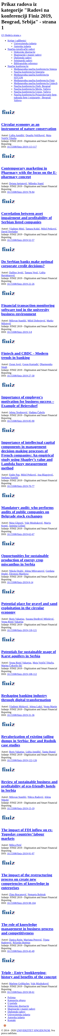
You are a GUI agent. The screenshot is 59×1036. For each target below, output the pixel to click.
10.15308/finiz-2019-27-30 (20, 375)
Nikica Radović (35, 797)
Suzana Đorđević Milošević (40, 619)
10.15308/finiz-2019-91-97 (20, 853)
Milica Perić (15, 845)
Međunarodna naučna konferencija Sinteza (35, 69)
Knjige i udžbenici (17, 40)
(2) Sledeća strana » (11, 35)
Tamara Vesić (31, 272)
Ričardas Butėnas (21, 942)
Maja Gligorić (16, 522)
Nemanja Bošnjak (37, 894)
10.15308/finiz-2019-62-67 (20, 534)
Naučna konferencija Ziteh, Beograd (32, 86)
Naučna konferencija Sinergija (29, 72)
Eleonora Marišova (18, 573)
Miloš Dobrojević (36, 320)
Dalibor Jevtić (16, 272)
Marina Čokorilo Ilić (11, 665)
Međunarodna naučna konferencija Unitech (35, 83)
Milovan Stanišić (17, 320)
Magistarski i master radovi (28, 54)
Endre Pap (14, 474)
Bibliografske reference (26, 63)
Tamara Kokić (32, 228)
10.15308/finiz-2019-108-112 (22, 674)
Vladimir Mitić (16, 228)
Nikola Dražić (16, 571)
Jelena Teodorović (18, 412)
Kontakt (12, 1020)
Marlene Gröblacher (19, 983)
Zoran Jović (15, 364)
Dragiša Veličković (35, 135)
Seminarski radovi (23, 60)
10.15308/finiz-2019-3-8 (19, 332)
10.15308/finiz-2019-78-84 (20, 192)
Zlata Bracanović (17, 894)
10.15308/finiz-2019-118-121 (22, 630)
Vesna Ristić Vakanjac (12, 621)
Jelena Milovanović (34, 571)
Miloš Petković (48, 228)
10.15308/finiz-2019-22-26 (20, 284)
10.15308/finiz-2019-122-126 (22, 760)
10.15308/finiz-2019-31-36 (20, 715)
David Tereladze (9, 231)
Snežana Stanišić (9, 477)
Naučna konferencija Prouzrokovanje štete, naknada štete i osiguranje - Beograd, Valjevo (35, 97)
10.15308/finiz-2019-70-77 (20, 486)
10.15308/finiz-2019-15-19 (20, 808)
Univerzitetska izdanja (25, 43)
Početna (12, 997)
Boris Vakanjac (16, 619)
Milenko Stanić (36, 183)
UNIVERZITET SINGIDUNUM (33, 1030)
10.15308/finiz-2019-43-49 (20, 951)
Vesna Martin (50, 706)
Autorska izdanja (22, 46)
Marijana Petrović (33, 939)
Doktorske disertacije (24, 52)
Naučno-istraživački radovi (21, 49)
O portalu (12, 1003)
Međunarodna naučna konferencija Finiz (34, 80)
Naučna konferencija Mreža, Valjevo (32, 89)
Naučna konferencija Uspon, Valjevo (32, 91)
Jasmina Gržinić (17, 525)
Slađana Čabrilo (37, 412)
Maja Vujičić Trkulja (43, 662)
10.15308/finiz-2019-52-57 (20, 240)
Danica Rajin (15, 939)
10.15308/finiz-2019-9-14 (20, 582)
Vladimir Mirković (18, 706)
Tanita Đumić (49, 751)
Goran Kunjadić (30, 364)
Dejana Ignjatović (18, 183)
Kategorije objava (16, 1000)
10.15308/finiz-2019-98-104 (21, 903)
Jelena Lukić (35, 706)
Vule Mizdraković (34, 522)
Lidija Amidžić (16, 135)
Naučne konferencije (18, 66)
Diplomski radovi (22, 57)
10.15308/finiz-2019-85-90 (20, 421)
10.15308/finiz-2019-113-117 (22, 146)
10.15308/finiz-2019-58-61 (20, 992)
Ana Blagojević (45, 474)
